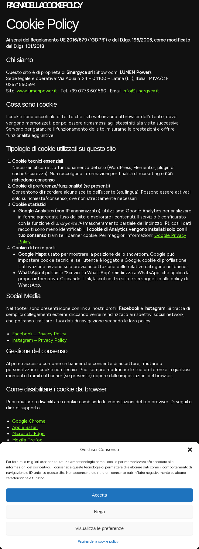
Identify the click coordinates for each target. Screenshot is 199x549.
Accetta (99, 494)
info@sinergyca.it (141, 91)
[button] (190, 450)
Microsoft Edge (28, 433)
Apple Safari (25, 427)
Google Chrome (29, 421)
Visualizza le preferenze (99, 528)
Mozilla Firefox (27, 440)
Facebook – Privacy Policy (39, 334)
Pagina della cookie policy (98, 541)
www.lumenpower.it (37, 91)
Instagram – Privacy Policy (39, 340)
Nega (99, 511)
